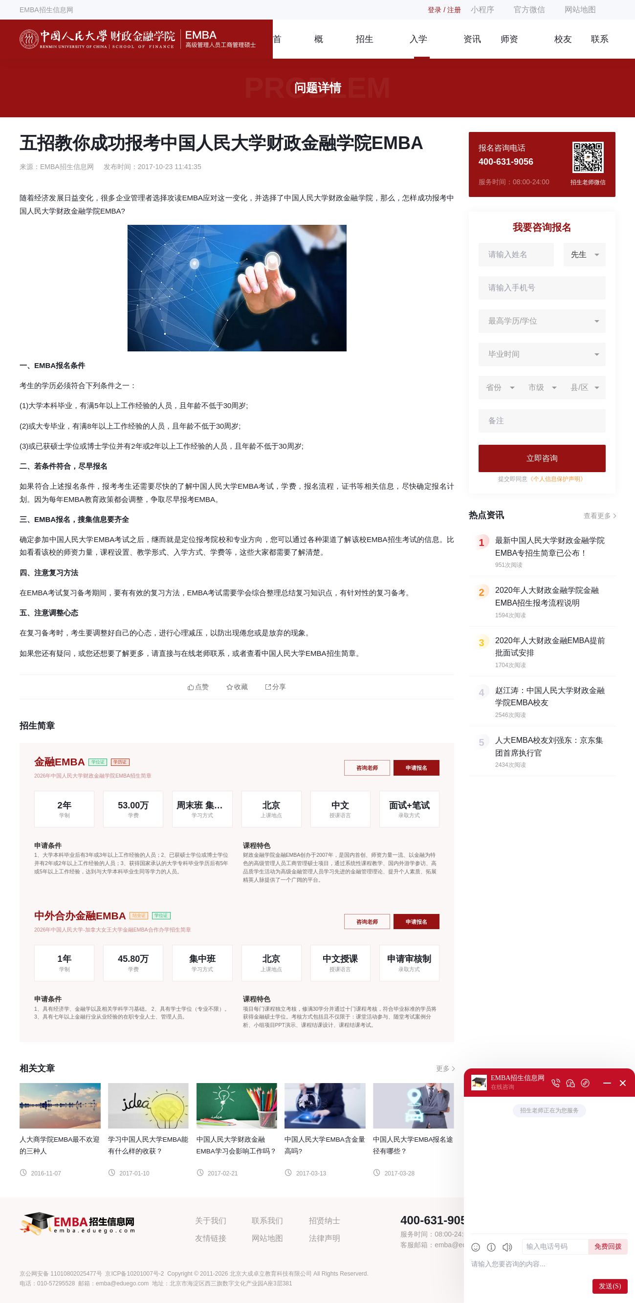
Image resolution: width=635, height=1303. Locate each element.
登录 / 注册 (444, 10)
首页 (277, 46)
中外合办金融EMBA (80, 915)
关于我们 (210, 1220)
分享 (275, 687)
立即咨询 (542, 458)
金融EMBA (59, 761)
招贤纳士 (324, 1220)
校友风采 (563, 46)
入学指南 (418, 46)
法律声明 (324, 1238)
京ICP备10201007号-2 (134, 1273)
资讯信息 (472, 46)
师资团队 (509, 46)
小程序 (482, 9)
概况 (318, 46)
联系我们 (600, 46)
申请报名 (416, 768)
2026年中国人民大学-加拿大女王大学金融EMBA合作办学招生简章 (112, 930)
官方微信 (529, 9)
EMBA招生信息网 (46, 10)
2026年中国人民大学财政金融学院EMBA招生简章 (93, 776)
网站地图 (580, 9)
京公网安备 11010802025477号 (61, 1273)
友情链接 (210, 1238)
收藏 (237, 687)
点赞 (198, 687)
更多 (443, 1068)
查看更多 (597, 516)
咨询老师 (367, 768)
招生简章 (364, 46)
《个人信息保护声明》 (556, 479)
